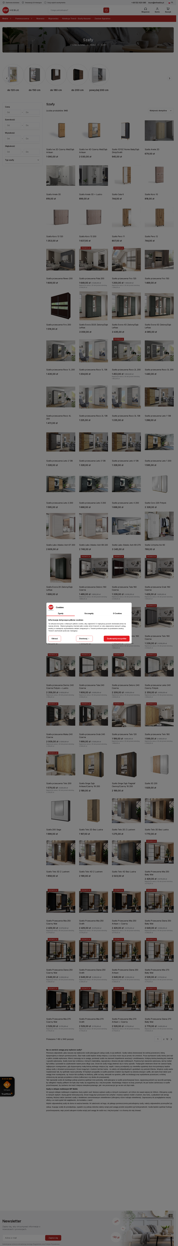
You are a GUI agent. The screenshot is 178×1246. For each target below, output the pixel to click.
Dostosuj (84, 639)
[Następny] (169, 78)
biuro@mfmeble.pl (156, 3)
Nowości (40, 19)
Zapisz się (53, 1238)
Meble (7, 19)
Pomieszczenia (24, 19)
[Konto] (157, 10)
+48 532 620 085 (138, 3)
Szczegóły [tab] (89, 613)
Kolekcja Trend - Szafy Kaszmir (76, 19)
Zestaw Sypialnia (102, 19)
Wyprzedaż (53, 19)
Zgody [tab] (60, 613)
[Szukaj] (106, 10)
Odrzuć (55, 639)
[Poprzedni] (6, 78)
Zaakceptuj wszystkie (116, 639)
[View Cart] (168, 10)
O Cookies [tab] (117, 613)
